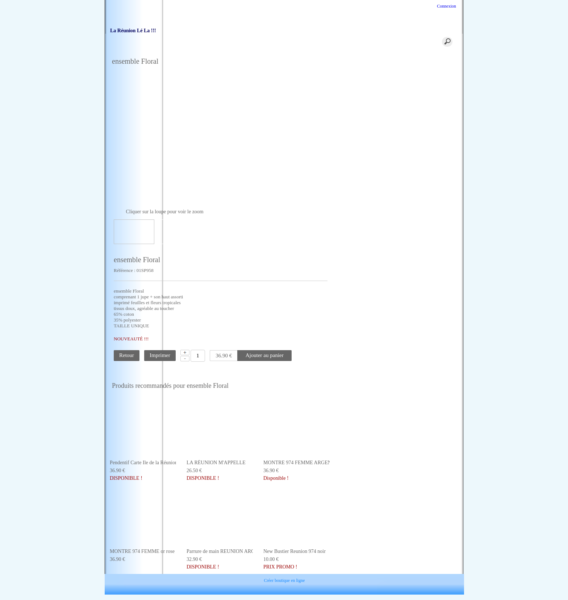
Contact (192, 582)
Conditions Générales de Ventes (239, 582)
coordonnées (277, 43)
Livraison (288, 582)
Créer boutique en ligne (284, 593)
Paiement (316, 582)
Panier (237, 43)
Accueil (197, 43)
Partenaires (346, 582)
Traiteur (317, 43)
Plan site (376, 582)
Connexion (446, 6)
